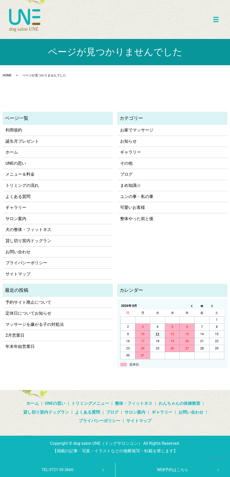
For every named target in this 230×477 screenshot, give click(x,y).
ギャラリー (15, 207)
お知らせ (128, 141)
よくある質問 (17, 196)
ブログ (126, 174)
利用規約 (13, 130)
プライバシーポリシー (26, 262)
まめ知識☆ (130, 185)
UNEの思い (15, 163)
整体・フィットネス (133, 403)
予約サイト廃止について (28, 302)
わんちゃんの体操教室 (179, 403)
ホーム (11, 152)
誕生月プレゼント (22, 141)
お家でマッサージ (136, 130)
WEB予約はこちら (172, 469)
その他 (126, 163)
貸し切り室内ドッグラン (28, 240)
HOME (7, 75)
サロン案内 (15, 218)
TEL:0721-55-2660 (57, 469)
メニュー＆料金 (20, 174)
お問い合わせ (17, 251)
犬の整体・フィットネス (28, 229)
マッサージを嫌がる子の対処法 (34, 324)
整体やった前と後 (136, 218)
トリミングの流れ (22, 185)
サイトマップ (17, 273)
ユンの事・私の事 (136, 196)
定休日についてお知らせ (28, 313)
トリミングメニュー (90, 403)
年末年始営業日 (20, 346)
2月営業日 (14, 335)
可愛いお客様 (132, 207)
